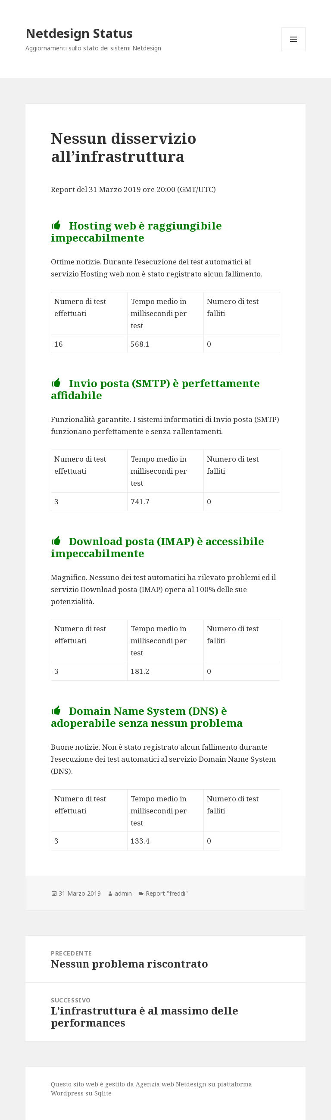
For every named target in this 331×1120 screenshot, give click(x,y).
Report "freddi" (167, 893)
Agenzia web (155, 1084)
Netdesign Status (79, 33)
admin (123, 893)
